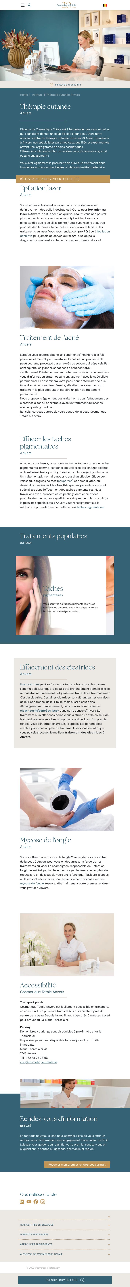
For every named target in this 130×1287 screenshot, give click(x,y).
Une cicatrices (29, 684)
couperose (65, 481)
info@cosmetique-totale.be (38, 1062)
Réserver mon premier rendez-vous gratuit (77, 1164)
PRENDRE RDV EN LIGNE (65, 1280)
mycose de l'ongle (32, 883)
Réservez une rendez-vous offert (49, 179)
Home (24, 95)
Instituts (37, 95)
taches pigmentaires (90, 507)
